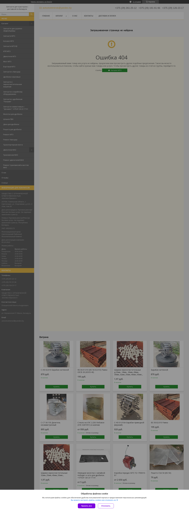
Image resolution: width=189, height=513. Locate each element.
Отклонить (105, 506)
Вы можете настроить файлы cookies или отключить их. (93, 500)
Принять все (86, 506)
